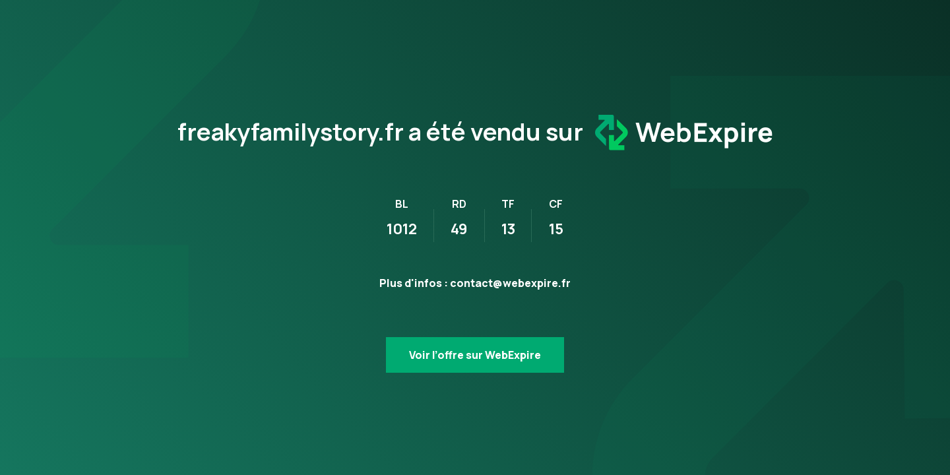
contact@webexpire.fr (510, 283)
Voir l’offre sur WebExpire (475, 355)
